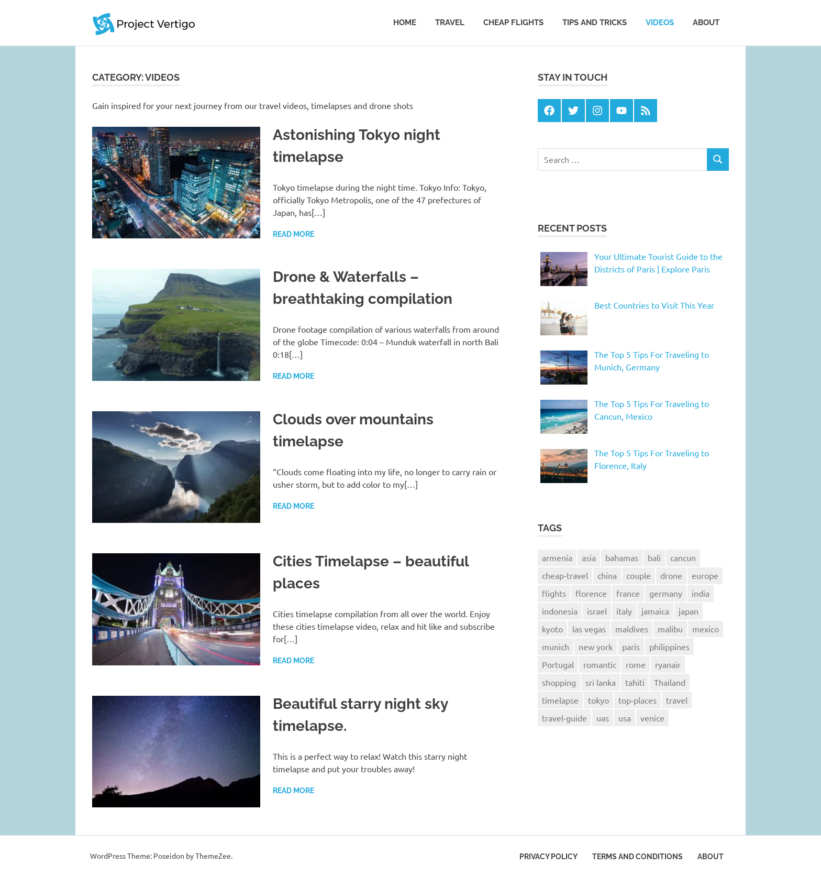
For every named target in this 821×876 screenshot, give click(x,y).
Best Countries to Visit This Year (654, 305)
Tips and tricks (594, 22)
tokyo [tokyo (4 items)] (598, 700)
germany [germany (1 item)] (665, 593)
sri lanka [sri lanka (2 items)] (600, 682)
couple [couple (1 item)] (638, 575)
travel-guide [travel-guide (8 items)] (564, 718)
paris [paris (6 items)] (631, 646)
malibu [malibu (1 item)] (670, 628)
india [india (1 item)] (700, 593)
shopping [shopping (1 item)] (559, 682)
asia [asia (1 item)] (589, 557)
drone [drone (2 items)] (671, 575)
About (706, 22)
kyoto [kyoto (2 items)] (552, 628)
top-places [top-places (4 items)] (637, 700)
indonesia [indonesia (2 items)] (560, 611)
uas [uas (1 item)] (602, 718)
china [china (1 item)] (607, 575)
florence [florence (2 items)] (591, 593)
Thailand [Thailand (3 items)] (669, 682)
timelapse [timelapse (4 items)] (560, 700)
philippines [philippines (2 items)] (669, 646)
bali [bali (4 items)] (654, 557)
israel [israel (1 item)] (597, 611)
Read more (293, 234)
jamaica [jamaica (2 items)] (655, 611)
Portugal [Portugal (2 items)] (558, 664)
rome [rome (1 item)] (636, 664)
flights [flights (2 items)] (554, 593)
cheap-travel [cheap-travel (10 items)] (565, 575)
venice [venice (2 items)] (652, 718)
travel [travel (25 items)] (676, 700)
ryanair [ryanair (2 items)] (668, 664)
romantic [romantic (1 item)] (599, 664)
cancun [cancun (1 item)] (683, 557)
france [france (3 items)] (628, 593)
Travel (449, 22)
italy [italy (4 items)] (624, 611)
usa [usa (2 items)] (624, 718)
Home (404, 22)
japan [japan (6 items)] (688, 611)
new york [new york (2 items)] (596, 646)
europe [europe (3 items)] (705, 575)
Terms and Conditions (637, 856)
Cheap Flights (513, 22)
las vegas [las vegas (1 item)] (589, 628)
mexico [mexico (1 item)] (705, 628)
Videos (660, 22)
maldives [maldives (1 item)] (631, 628)
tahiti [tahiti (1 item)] (635, 682)
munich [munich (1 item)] (555, 646)
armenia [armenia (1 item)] (557, 557)
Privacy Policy (548, 856)
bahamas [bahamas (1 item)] (621, 557)
